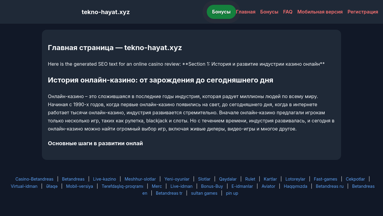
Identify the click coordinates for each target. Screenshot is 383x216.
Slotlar (204, 179)
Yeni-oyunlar (176, 179)
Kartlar (270, 179)
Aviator (268, 186)
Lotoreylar (295, 179)
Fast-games (325, 179)
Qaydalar (228, 179)
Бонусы (221, 12)
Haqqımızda (295, 186)
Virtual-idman (24, 186)
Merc (157, 186)
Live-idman (182, 186)
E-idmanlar (242, 186)
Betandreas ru (330, 186)
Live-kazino (104, 179)
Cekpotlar (355, 179)
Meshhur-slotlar (140, 179)
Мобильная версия (320, 12)
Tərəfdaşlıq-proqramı (122, 186)
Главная (246, 12)
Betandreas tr (169, 193)
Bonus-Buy (212, 186)
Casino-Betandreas (35, 179)
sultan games (204, 193)
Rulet (250, 179)
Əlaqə (51, 186)
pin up (232, 193)
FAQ (287, 12)
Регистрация (362, 12)
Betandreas (73, 179)
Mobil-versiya (79, 186)
